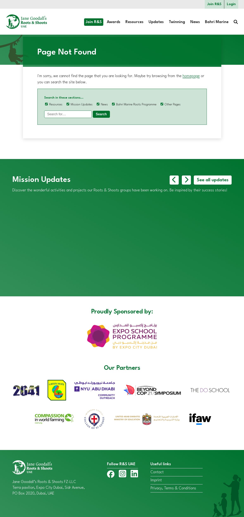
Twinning (177, 22)
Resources (134, 22)
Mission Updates (82, 104)
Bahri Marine (217, 22)
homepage (191, 76)
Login (231, 4)
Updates (156, 22)
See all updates (213, 180)
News (195, 22)
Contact (157, 472)
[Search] (68, 114)
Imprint (156, 480)
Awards (113, 22)
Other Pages (173, 104)
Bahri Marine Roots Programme (136, 104)
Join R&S (214, 4)
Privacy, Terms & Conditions (173, 488)
